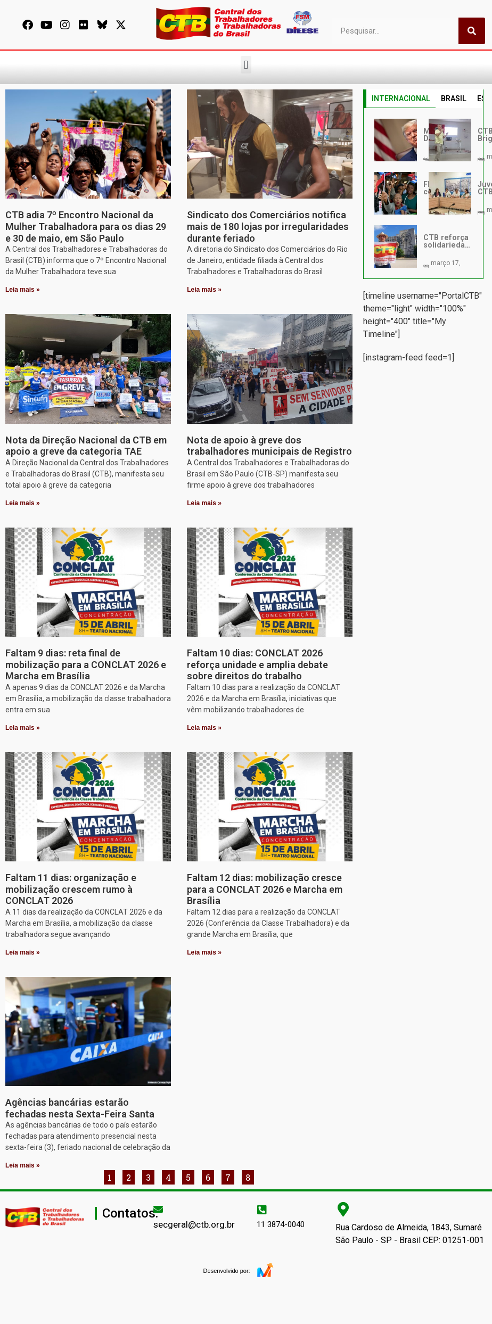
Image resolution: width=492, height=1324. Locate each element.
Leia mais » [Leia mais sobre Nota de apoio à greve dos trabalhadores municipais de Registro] (204, 503)
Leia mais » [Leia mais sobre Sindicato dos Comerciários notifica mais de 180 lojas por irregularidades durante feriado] (204, 289)
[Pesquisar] (471, 31)
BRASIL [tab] (453, 98)
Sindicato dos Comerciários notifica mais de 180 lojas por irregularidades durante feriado (268, 226)
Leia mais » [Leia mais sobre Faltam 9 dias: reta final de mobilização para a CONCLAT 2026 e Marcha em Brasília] (22, 727)
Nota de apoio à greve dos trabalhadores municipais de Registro (269, 445)
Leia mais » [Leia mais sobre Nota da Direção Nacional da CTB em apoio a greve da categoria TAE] (22, 503)
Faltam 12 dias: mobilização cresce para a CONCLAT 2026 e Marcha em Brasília (264, 889)
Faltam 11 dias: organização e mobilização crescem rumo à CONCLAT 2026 (70, 889)
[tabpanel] (423, 193)
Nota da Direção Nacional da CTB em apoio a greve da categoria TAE (86, 445)
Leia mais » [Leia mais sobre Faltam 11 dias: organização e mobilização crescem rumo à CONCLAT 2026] (22, 952)
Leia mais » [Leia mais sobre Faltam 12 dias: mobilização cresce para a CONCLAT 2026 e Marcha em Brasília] (204, 952)
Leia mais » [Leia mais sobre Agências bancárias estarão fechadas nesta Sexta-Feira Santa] (22, 1165)
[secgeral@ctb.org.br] (158, 1209)
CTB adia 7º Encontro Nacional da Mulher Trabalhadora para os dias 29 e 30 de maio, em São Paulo (85, 226)
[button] (246, 64)
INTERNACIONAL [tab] (401, 98)
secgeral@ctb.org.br (194, 1224)
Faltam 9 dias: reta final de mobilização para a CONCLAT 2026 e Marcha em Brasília (85, 664)
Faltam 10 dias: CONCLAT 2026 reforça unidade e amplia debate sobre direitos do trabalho (257, 664)
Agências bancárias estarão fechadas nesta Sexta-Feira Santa (79, 1108)
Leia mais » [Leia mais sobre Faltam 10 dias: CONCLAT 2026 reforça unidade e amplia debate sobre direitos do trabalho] (204, 727)
